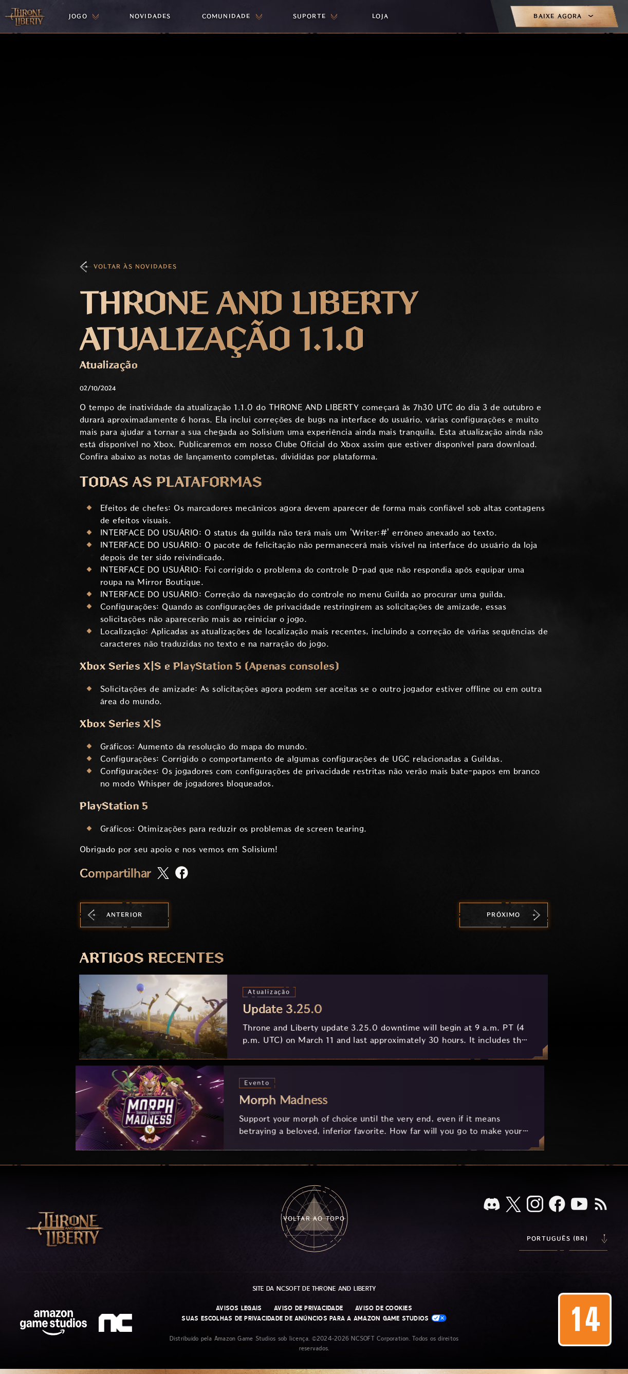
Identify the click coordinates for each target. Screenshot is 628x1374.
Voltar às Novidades (135, 266)
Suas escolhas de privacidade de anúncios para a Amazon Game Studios (313, 1318)
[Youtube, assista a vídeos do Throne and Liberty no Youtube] (579, 1205)
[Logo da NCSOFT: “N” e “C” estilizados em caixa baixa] (117, 1324)
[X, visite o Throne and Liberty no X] (513, 1205)
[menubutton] (83, 16)
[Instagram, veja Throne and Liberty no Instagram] (535, 1205)
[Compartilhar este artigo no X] (163, 874)
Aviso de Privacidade (308, 1308)
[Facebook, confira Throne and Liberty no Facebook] (557, 1205)
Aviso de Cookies (383, 1308)
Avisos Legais (239, 1308)
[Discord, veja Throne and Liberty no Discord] (492, 1205)
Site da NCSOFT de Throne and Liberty (314, 1288)
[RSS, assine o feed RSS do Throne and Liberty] (600, 1205)
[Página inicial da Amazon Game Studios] (53, 1324)
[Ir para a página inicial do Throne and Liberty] (25, 16)
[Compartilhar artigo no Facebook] (181, 873)
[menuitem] (83, 16)
